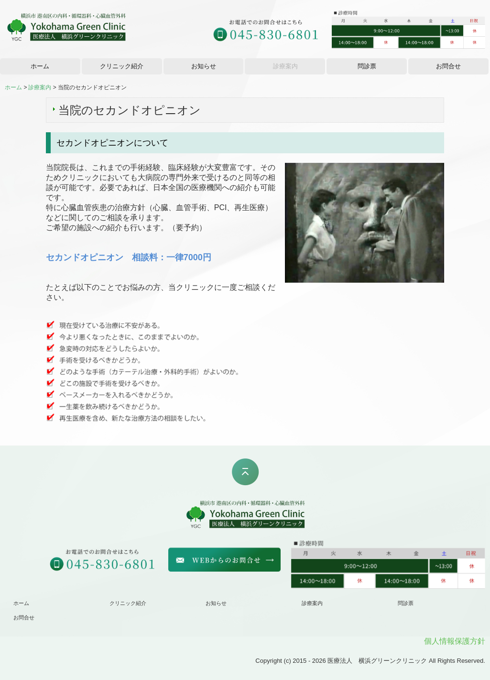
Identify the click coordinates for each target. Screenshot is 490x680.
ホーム (40, 66)
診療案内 (285, 66)
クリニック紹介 (121, 66)
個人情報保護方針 (454, 641)
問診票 (367, 66)
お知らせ (203, 66)
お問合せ (448, 66)
